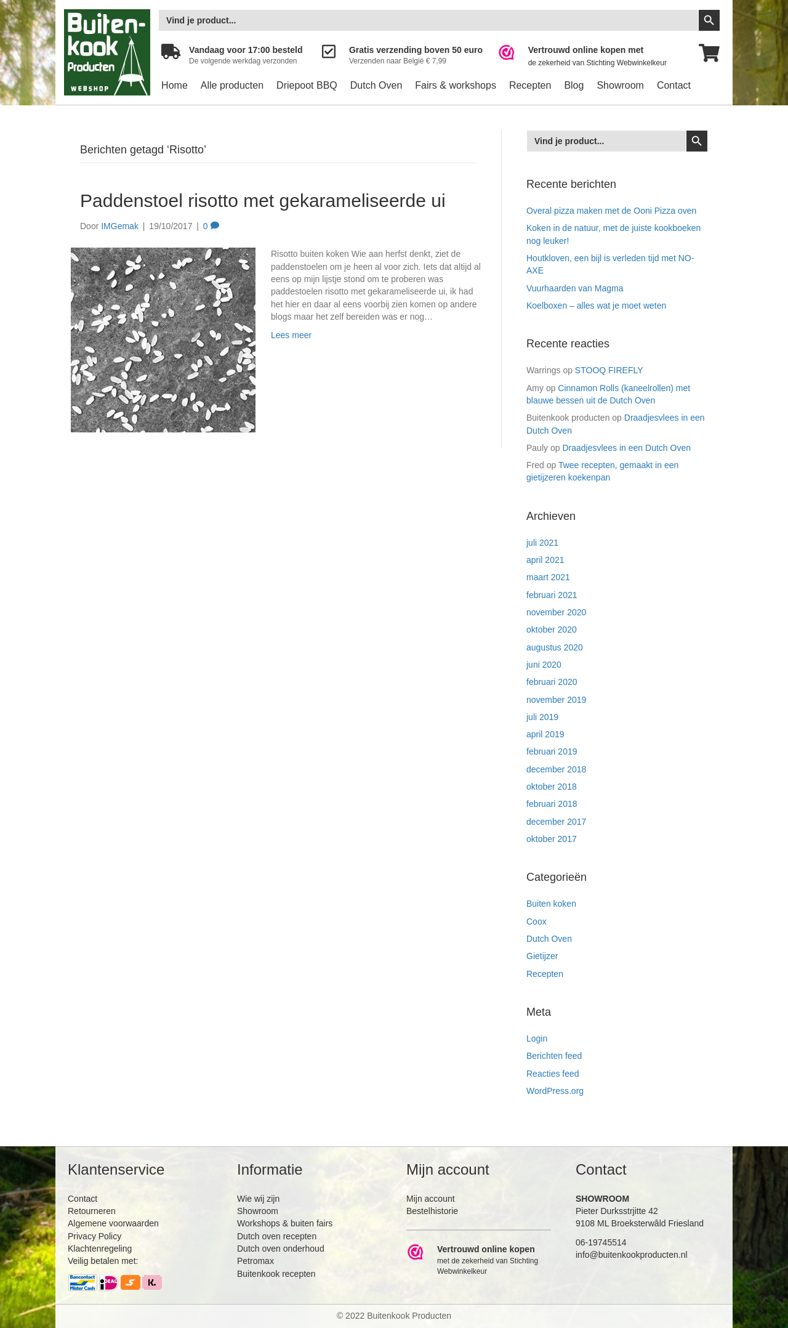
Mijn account (430, 1199)
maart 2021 (548, 577)
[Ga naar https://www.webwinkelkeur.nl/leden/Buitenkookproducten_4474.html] (590, 56)
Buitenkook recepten (276, 1274)
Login (536, 1038)
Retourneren (92, 1211)
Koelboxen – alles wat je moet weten (596, 305)
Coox (536, 921)
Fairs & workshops (455, 85)
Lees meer (291, 335)
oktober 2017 (551, 839)
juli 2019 (542, 717)
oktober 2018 (551, 787)
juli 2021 (542, 543)
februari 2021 (551, 595)
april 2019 (545, 734)
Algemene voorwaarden (113, 1223)
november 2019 (556, 700)
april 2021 (545, 560)
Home (174, 85)
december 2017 (556, 822)
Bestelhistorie (432, 1211)
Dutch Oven (376, 85)
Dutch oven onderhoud (280, 1248)
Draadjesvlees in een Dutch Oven (626, 448)
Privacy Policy (94, 1236)
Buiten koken (551, 904)
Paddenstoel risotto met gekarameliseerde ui (263, 200)
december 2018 (556, 769)
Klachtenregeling (100, 1248)
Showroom (620, 85)
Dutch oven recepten (276, 1236)
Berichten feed (554, 1056)
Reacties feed (552, 1074)
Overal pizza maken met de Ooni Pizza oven (611, 211)
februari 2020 (551, 682)
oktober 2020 (551, 629)
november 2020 (556, 612)
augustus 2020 (554, 647)
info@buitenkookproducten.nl (632, 1255)
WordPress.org (555, 1091)
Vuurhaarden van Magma (574, 288)
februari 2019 (551, 751)
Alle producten (232, 85)
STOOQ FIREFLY (609, 370)
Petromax (255, 1261)
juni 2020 (543, 665)
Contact (674, 85)
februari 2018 (551, 804)
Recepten (530, 85)
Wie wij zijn (258, 1199)
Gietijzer (542, 956)
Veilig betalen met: (103, 1261)
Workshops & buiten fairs (284, 1223)
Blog (574, 85)
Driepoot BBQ (306, 85)
